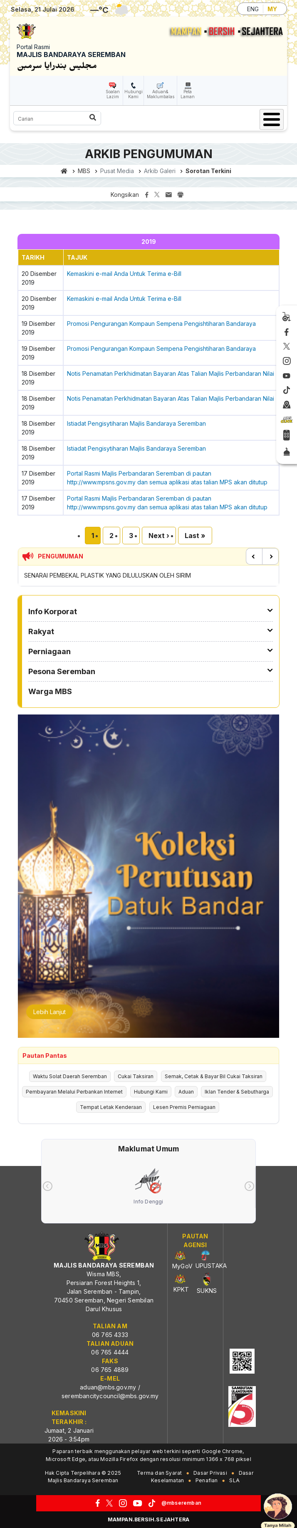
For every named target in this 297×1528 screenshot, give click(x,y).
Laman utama (64, 171)
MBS (84, 170)
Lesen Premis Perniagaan (184, 1107)
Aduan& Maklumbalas (160, 94)
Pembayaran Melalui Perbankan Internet (74, 1092)
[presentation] (47, 1186)
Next (270, 556)
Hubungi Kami (133, 94)
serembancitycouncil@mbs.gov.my (110, 1395)
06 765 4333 (110, 1334)
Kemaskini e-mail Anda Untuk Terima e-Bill (124, 273)
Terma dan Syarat (159, 1473)
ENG (253, 8)
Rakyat (41, 631)
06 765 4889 (110, 1369)
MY (272, 8)
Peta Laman (188, 94)
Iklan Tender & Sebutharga (237, 1092)
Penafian (207, 1480)
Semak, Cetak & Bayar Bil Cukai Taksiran (213, 1076)
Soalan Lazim (113, 94)
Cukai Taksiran (135, 1076)
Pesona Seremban (61, 671)
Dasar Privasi (210, 1473)
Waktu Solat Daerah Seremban (70, 1076)
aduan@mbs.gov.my (108, 1387)
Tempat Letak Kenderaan (111, 1107)
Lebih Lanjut (49, 1011)
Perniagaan (49, 651)
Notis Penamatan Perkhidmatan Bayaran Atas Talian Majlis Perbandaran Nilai (170, 373)
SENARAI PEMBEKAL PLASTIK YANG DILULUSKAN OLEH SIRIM (107, 575)
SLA (234, 1480)
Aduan (186, 1092)
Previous (254, 556)
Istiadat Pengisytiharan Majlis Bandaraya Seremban (136, 423)
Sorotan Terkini (208, 170)
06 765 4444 (110, 1352)
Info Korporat (52, 611)
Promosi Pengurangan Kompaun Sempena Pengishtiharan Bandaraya (161, 323)
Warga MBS (50, 691)
